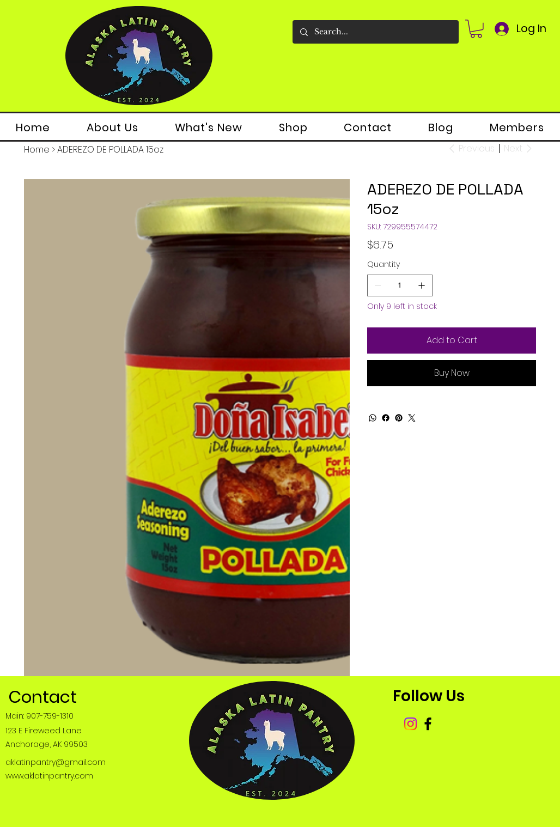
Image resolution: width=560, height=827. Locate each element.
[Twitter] (411, 417)
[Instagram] (410, 723)
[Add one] (422, 285)
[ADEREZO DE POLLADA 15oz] (110, 149)
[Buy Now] (451, 373)
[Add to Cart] (451, 340)
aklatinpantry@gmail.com (55, 762)
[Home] (37, 149)
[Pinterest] (398, 417)
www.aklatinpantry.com (49, 775)
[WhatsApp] (372, 417)
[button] (476, 29)
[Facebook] (385, 417)
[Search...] (375, 32)
